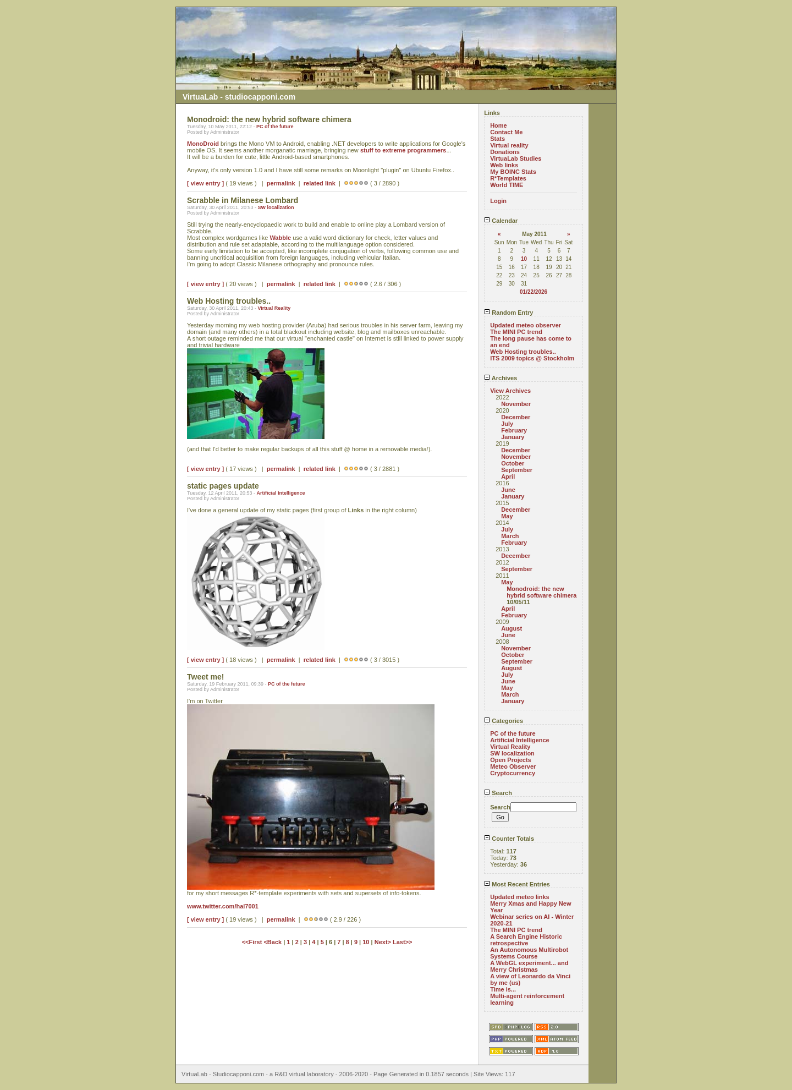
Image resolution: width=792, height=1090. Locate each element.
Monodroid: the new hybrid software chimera (541, 592)
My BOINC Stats (513, 171)
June (508, 489)
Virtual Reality (273, 308)
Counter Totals (509, 838)
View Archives (510, 390)
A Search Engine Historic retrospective (526, 939)
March (510, 536)
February (514, 430)
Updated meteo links (519, 897)
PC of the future (275, 126)
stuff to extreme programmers (403, 150)
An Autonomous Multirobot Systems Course (529, 953)
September (516, 470)
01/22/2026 (533, 292)
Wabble (280, 237)
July (507, 423)
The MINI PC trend (516, 331)
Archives (500, 378)
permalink (281, 183)
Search (498, 793)
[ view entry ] (205, 183)
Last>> (402, 942)
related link (320, 183)
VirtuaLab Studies (515, 158)
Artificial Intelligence (281, 493)
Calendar (501, 220)
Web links (504, 165)
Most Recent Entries (517, 884)
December (515, 417)
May (507, 516)
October (512, 463)
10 (365, 942)
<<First (253, 942)
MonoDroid (203, 143)
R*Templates (508, 178)
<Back (273, 942)
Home (498, 125)
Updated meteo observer (525, 325)
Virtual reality (509, 145)
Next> (384, 942)
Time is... (503, 989)
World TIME (506, 185)
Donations (505, 152)
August (511, 628)
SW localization (275, 207)
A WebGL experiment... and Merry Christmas (529, 966)
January (512, 437)
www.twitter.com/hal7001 (222, 906)
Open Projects (510, 760)
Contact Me (506, 132)
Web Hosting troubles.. (523, 351)
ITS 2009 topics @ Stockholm (532, 358)
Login (498, 201)
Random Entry (508, 312)
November (516, 404)
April (508, 476)
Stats (497, 138)
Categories (503, 720)
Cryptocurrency (512, 773)
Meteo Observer (513, 766)
